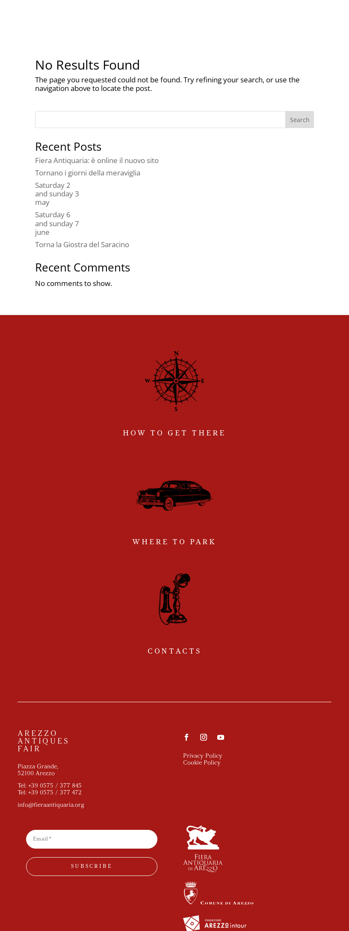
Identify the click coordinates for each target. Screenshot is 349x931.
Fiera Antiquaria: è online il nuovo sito (97, 160)
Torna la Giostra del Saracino (82, 244)
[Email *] (91, 839)
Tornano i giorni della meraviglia (87, 173)
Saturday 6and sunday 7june (57, 223)
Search (300, 120)
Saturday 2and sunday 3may (57, 193)
